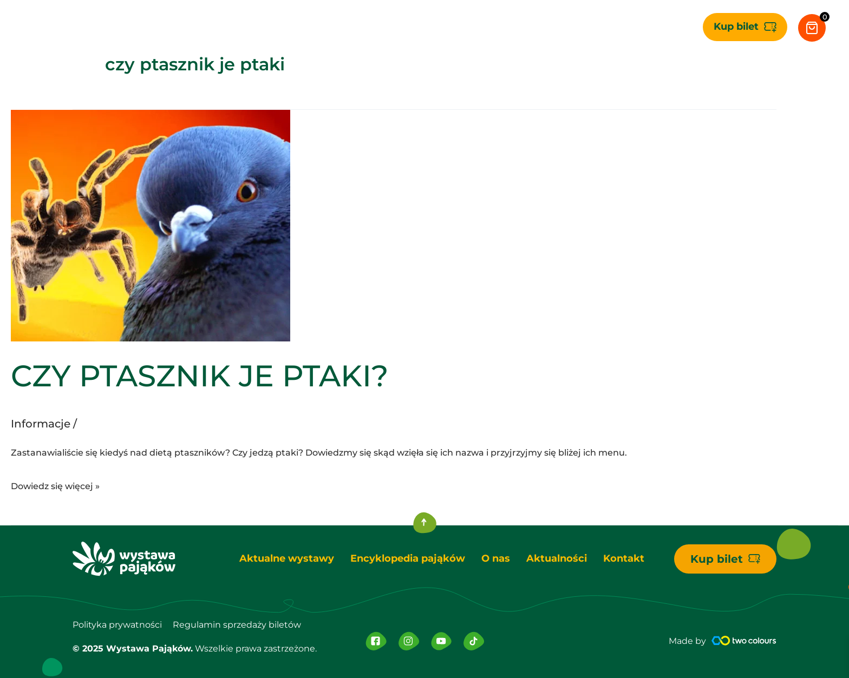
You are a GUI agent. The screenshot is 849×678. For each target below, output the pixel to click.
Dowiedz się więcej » (55, 484)
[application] (332, 27)
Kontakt (623, 558)
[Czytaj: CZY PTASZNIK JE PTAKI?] (150, 225)
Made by (687, 641)
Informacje (40, 423)
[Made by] (743, 641)
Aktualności (556, 558)
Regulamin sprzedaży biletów (237, 625)
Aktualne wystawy (286, 558)
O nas (495, 558)
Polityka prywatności (117, 625)
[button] (745, 27)
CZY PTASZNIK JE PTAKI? (200, 376)
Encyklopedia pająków (407, 558)
